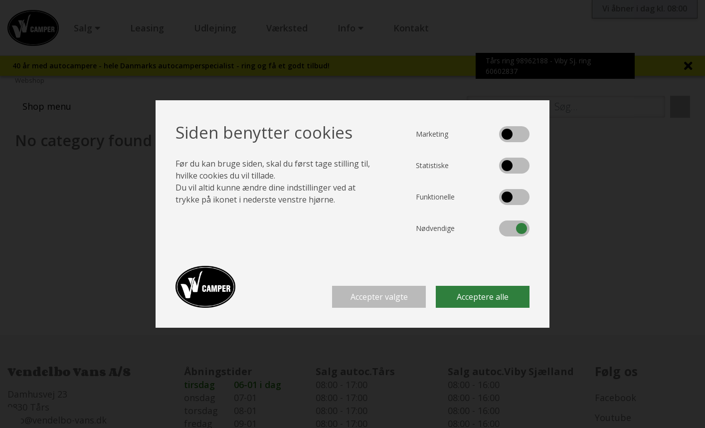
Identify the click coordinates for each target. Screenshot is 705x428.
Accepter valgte (379, 296)
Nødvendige (435, 228)
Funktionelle (435, 197)
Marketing (432, 134)
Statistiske (432, 165)
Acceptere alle (483, 296)
